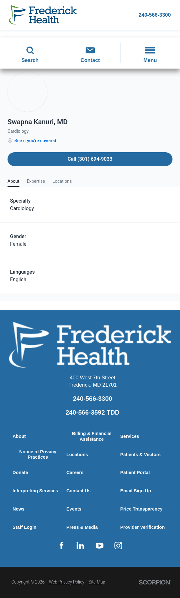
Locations (77, 454)
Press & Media (82, 527)
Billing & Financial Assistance (92, 436)
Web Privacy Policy (66, 581)
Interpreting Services (35, 490)
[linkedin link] (80, 545)
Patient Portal (135, 472)
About (19, 436)
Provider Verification (142, 527)
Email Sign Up (135, 490)
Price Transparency (141, 508)
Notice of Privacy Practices (37, 454)
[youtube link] (99, 545)
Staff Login (24, 527)
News (18, 508)
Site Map (96, 581)
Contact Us (78, 490)
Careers (75, 472)
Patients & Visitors (140, 454)
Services (129, 436)
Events (74, 508)
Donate (20, 472)
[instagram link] (118, 545)
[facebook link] (61, 545)
